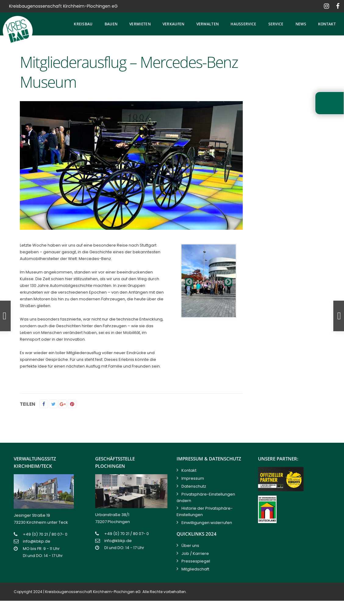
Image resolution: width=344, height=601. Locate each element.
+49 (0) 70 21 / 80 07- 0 (45, 534)
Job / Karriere (195, 553)
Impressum (192, 478)
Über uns (190, 545)
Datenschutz (193, 486)
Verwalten (207, 24)
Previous (189, 282)
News (301, 24)
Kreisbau (83, 24)
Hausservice (243, 24)
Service (276, 24)
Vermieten (140, 24)
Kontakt (327, 24)
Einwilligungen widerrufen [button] (206, 523)
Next (228, 282)
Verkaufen (174, 24)
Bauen (111, 24)
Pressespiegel (195, 561)
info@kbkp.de (36, 541)
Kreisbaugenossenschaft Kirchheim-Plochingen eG (93, 591)
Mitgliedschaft (195, 569)
